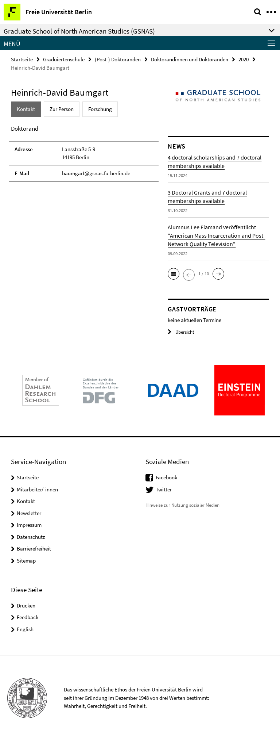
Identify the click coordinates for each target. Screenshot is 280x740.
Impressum (29, 524)
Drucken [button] (26, 605)
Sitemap (26, 560)
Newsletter (29, 513)
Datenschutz (31, 536)
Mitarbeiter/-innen (37, 489)
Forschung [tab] (100, 109)
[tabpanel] (84, 153)
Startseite (22, 59)
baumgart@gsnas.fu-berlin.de (96, 173)
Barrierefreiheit (34, 548)
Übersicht (181, 332)
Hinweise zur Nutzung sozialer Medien (182, 505)
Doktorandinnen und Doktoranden (189, 59)
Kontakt (26, 501)
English (25, 629)
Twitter (164, 489)
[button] (173, 274)
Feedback (27, 617)
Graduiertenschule (64, 59)
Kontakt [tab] (26, 109)
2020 (243, 59)
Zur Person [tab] (62, 109)
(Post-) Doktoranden (118, 59)
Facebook (166, 477)
